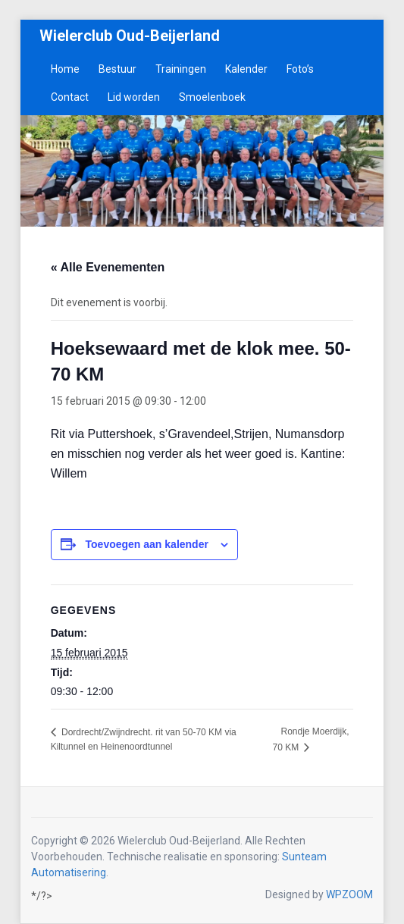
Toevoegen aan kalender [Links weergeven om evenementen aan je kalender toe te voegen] (147, 544)
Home (65, 69)
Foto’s (300, 69)
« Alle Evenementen (108, 267)
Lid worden (134, 97)
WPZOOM (349, 894)
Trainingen (180, 69)
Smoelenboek (212, 97)
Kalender (246, 69)
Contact (70, 97)
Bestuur (117, 69)
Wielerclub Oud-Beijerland (129, 36)
